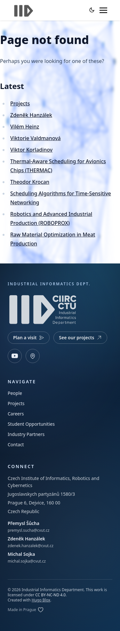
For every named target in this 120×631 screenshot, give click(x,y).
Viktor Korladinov (31, 149)
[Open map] (33, 356)
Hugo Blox (41, 600)
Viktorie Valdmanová (35, 138)
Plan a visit (28, 337)
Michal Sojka (21, 554)
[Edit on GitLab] (26, 610)
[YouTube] (15, 356)
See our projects (80, 337)
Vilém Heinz (24, 126)
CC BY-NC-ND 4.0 (50, 595)
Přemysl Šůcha (23, 523)
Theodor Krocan (29, 181)
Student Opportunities (31, 424)
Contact (16, 444)
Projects (20, 103)
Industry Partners (26, 434)
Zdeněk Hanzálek (31, 115)
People (15, 393)
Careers (16, 414)
